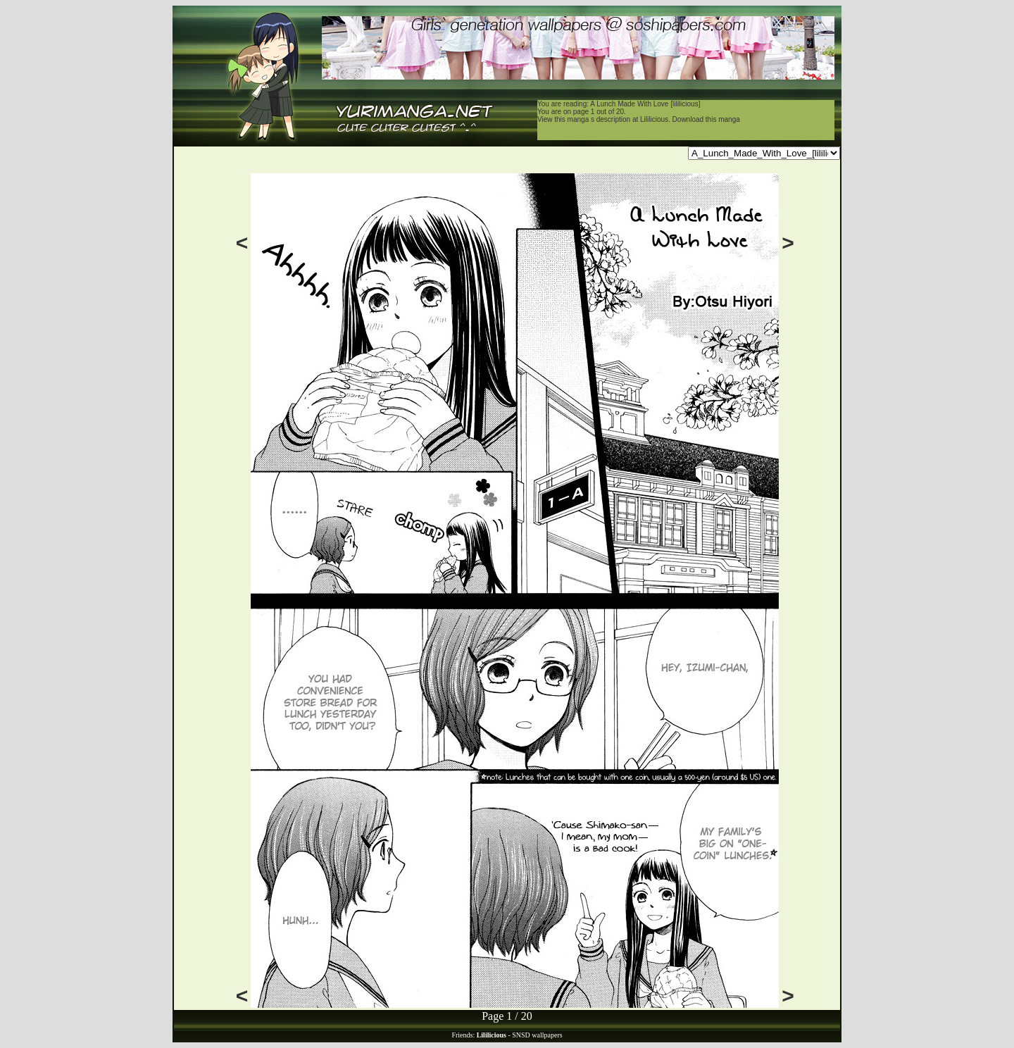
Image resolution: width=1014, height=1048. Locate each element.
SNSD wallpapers (537, 1035)
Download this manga (706, 119)
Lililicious (654, 119)
